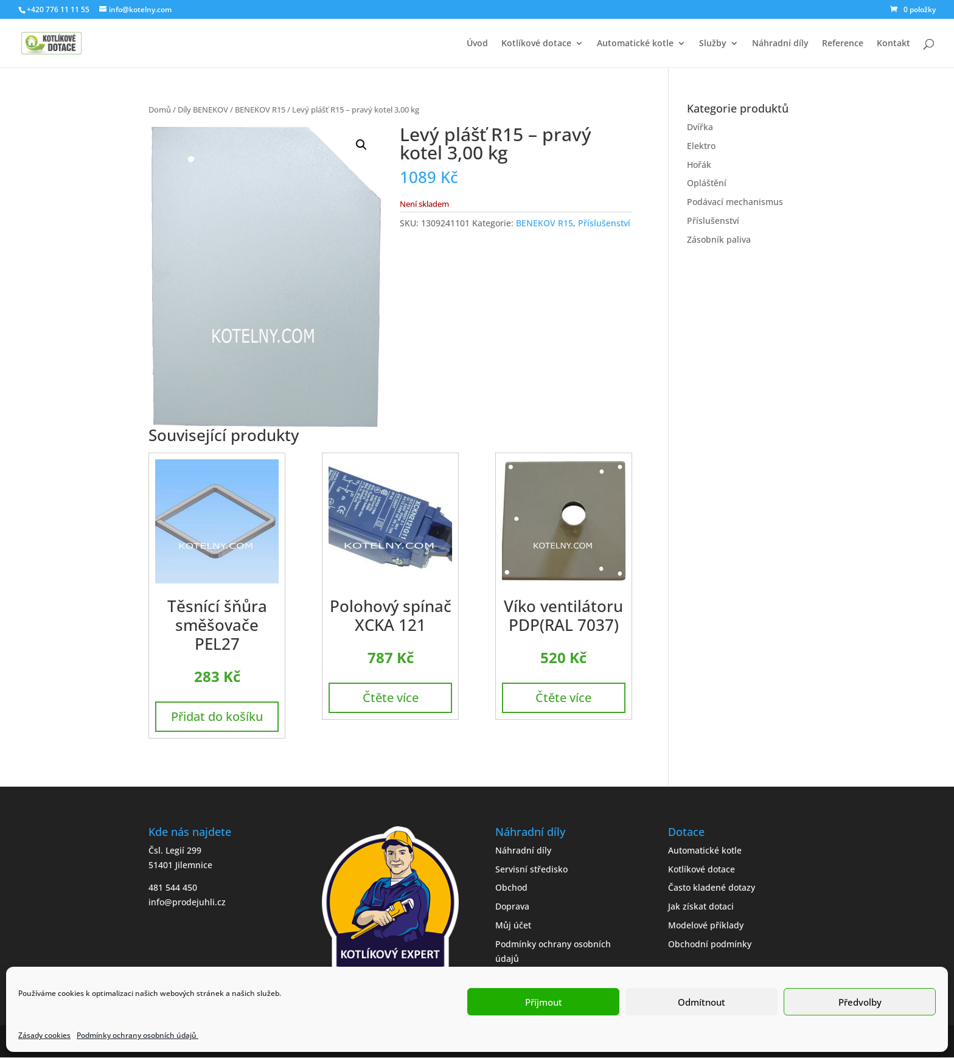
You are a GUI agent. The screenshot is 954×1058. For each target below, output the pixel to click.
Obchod (511, 887)
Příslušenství (604, 223)
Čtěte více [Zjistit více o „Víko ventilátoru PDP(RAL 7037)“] (563, 697)
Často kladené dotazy (711, 887)
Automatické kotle (635, 44)
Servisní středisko (531, 869)
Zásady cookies (44, 1035)
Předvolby (860, 1002)
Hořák (699, 164)
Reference (842, 44)
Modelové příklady (705, 925)
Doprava (512, 906)
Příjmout (543, 1002)
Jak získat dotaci (701, 906)
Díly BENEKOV (203, 109)
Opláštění (706, 183)
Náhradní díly (780, 44)
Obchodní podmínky (709, 944)
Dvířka (700, 127)
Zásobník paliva (719, 239)
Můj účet (513, 925)
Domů (159, 109)
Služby (712, 44)
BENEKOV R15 (260, 109)
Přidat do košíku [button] (217, 716)
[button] (361, 145)
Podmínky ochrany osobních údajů (137, 1035)
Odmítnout (701, 1002)
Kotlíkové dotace (536, 44)
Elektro (701, 145)
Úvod (477, 44)
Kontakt (893, 44)
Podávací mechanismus (735, 201)
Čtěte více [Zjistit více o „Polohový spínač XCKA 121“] (391, 697)
